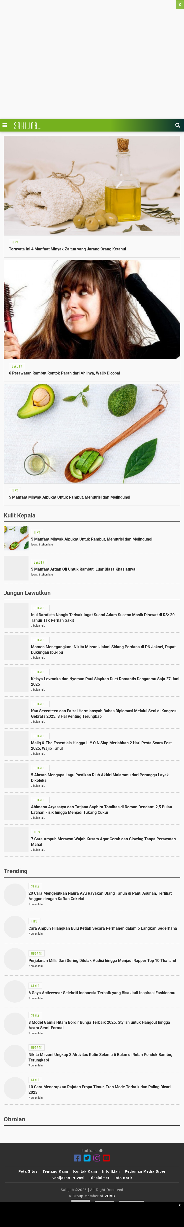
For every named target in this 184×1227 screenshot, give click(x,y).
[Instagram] (96, 1158)
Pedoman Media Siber (145, 1171)
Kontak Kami (85, 1171)
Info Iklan (111, 1171)
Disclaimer (100, 1178)
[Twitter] (87, 1158)
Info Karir (123, 1178)
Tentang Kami (55, 1171)
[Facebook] (77, 1158)
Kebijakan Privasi (68, 1178)
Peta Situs (28, 1171)
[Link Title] (6, 125)
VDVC (110, 1196)
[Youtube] (106, 1158)
